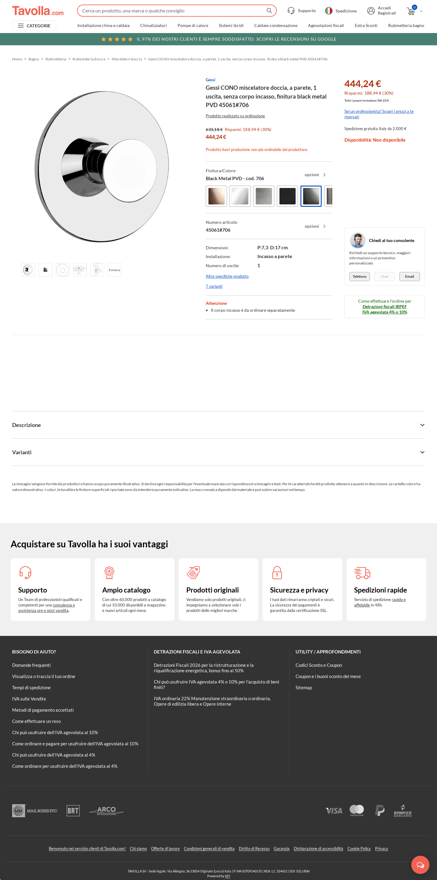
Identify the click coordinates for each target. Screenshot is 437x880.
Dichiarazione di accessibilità (318, 848)
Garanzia (282, 848)
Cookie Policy (359, 848)
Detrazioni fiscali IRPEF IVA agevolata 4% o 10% (384, 309)
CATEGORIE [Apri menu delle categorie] (39, 25)
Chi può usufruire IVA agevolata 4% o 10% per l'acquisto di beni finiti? (216, 684)
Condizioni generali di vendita (209, 848)
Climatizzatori (153, 25)
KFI (227, 876)
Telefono (360, 276)
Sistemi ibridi (231, 25)
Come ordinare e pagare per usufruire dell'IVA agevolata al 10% (75, 743)
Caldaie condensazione (275, 25)
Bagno (34, 59)
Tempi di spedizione (31, 687)
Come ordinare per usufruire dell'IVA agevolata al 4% (64, 766)
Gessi (210, 79)
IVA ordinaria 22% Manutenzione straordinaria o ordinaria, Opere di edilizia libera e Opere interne (212, 701)
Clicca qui (383, 38)
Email (409, 276)
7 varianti (214, 286)
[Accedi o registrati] (381, 10)
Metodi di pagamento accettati (43, 710)
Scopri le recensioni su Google (218, 39)
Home (17, 59)
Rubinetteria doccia (89, 59)
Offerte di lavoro (165, 848)
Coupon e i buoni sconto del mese (328, 676)
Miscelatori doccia (127, 59)
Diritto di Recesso (254, 848)
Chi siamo (138, 848)
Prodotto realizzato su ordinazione (235, 115)
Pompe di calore (193, 25)
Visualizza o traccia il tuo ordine (43, 676)
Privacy (381, 848)
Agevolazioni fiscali (326, 25)
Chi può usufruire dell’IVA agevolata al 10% (55, 732)
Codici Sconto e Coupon (319, 665)
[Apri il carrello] (415, 11)
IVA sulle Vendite (29, 698)
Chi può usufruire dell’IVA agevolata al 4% (53, 754)
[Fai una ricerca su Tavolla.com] (177, 11)
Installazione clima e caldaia (103, 25)
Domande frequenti (31, 665)
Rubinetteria (56, 59)
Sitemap (304, 687)
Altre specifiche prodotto (227, 276)
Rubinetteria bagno (406, 25)
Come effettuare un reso (36, 721)
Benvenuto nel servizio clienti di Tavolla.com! (87, 848)
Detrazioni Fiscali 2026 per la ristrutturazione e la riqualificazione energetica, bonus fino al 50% (204, 667)
